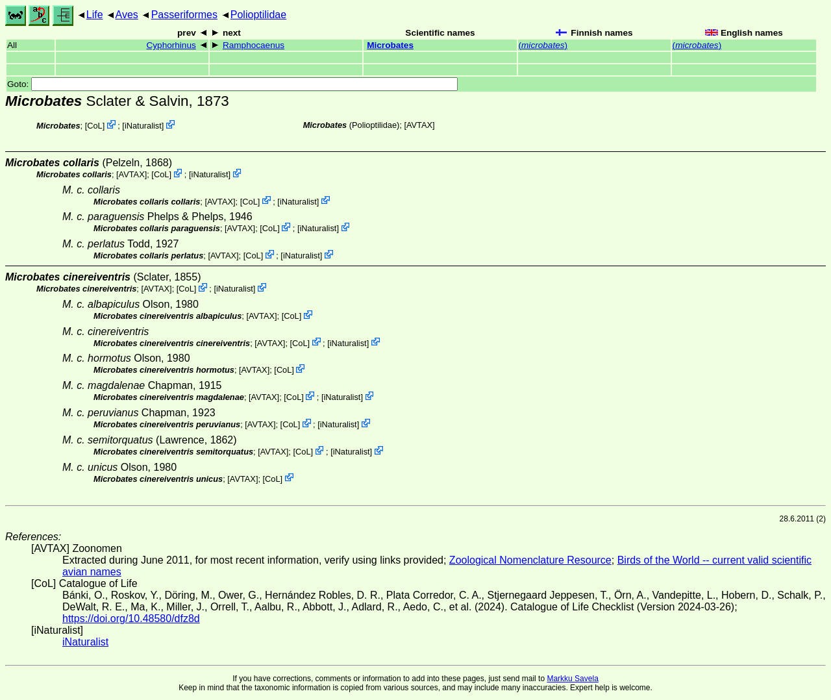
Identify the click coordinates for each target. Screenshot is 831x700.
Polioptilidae (258, 14)
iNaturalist (143, 126)
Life (94, 14)
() (543, 45)
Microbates (390, 45)
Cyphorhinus (170, 45)
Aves (127, 14)
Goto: (232, 84)
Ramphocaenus (253, 45)
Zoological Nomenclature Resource (530, 560)
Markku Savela (572, 678)
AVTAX (419, 125)
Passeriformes (184, 14)
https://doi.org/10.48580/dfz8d (131, 618)
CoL (94, 126)
